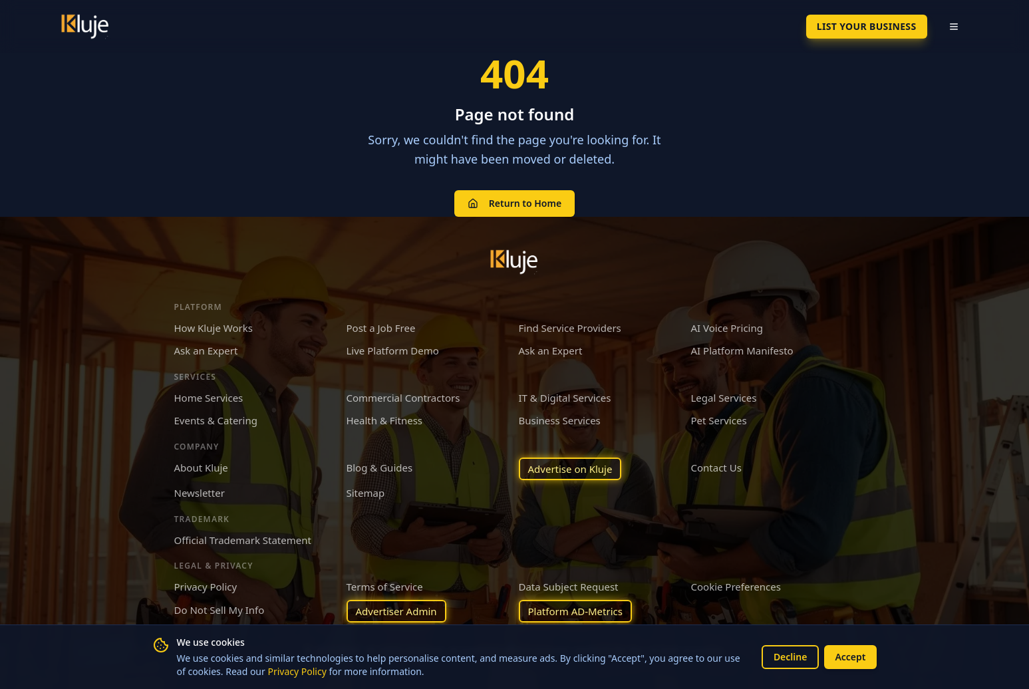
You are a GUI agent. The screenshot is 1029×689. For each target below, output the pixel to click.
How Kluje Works (213, 328)
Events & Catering (215, 420)
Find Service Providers (570, 328)
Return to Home (514, 203)
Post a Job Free (381, 328)
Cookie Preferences (736, 586)
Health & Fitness (385, 420)
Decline (791, 656)
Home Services (208, 397)
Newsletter (199, 492)
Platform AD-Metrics (575, 611)
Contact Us (716, 467)
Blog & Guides (380, 467)
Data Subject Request (569, 586)
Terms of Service (385, 586)
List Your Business (867, 26)
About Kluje (201, 467)
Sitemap (366, 492)
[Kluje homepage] (515, 262)
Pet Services (719, 420)
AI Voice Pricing (727, 328)
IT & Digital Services (565, 397)
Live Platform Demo (393, 350)
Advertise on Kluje (570, 469)
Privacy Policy (296, 671)
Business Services (560, 420)
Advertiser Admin (396, 611)
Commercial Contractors (403, 397)
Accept (850, 656)
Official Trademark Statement (242, 540)
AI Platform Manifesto (742, 350)
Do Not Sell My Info (219, 610)
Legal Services (724, 397)
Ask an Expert (206, 350)
